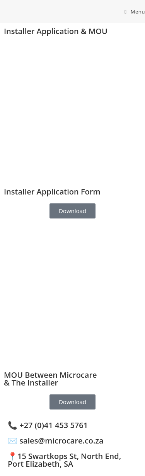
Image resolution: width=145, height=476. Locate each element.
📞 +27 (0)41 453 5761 (48, 425)
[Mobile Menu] (135, 11)
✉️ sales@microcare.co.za (56, 440)
